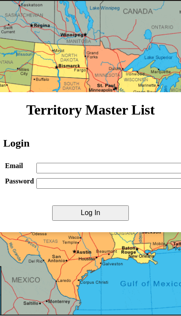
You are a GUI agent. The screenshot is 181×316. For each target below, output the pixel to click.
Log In (90, 212)
